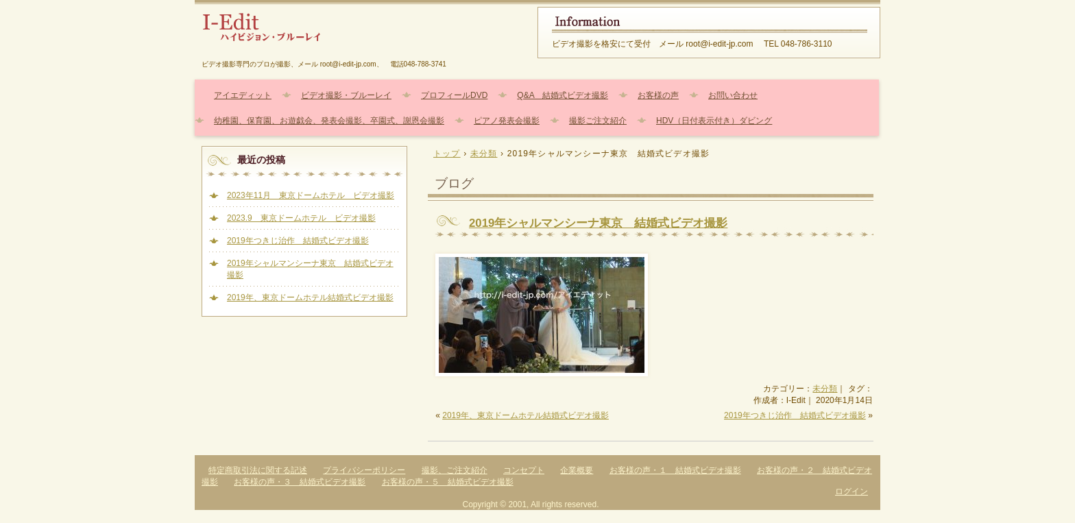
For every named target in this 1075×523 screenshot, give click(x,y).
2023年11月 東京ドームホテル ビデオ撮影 (310, 195)
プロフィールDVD (454, 95)
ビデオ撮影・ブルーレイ (346, 95)
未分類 (824, 388)
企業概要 (576, 470)
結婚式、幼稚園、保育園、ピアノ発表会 (359, 32)
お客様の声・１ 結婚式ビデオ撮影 (675, 470)
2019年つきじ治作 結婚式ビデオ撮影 (795, 415)
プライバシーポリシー (364, 470)
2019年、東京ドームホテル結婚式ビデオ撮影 (525, 415)
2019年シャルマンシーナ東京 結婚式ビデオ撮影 (598, 223)
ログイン (851, 491)
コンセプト (523, 470)
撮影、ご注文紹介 (454, 470)
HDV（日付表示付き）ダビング (714, 120)
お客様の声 (658, 95)
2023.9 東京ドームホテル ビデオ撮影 (301, 218)
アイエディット (242, 95)
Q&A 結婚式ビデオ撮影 (562, 95)
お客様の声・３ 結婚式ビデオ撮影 (299, 482)
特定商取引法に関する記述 (257, 470)
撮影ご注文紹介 (598, 120)
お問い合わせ (733, 95)
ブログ (454, 183)
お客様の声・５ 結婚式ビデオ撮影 (448, 482)
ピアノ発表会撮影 (507, 120)
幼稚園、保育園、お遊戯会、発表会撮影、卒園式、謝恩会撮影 (329, 120)
